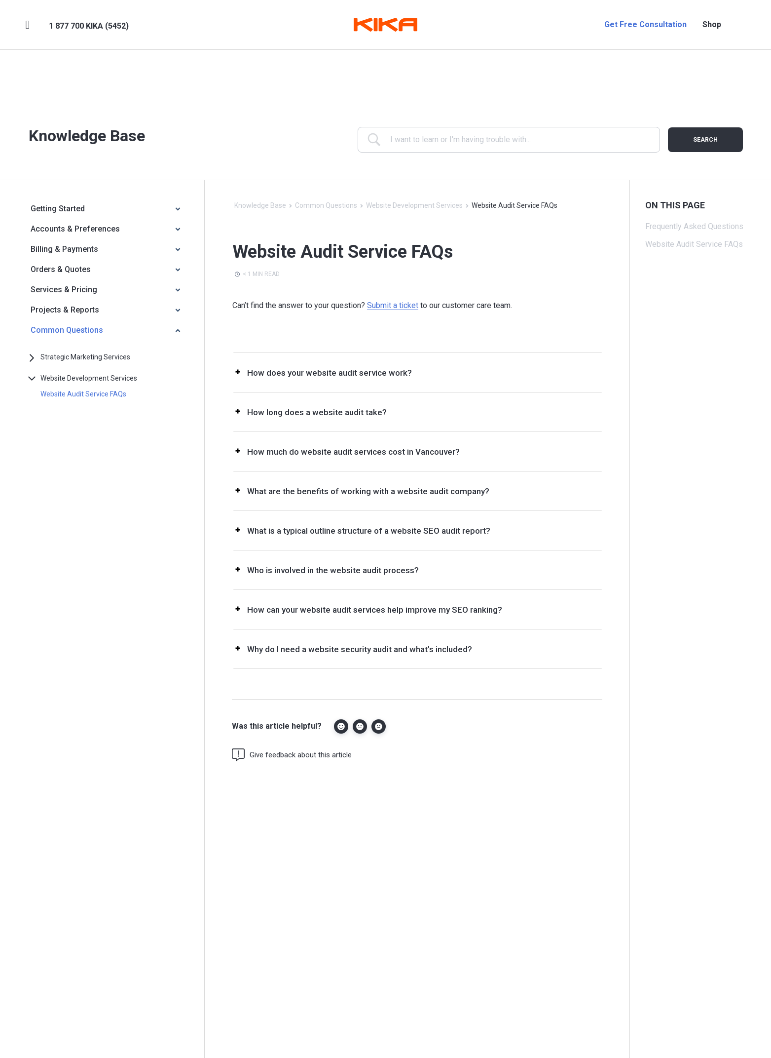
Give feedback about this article (292, 754)
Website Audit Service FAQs (83, 394)
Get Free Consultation (645, 24)
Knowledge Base (260, 205)
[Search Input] (516, 139)
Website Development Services (88, 378)
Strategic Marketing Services (85, 357)
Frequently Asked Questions (694, 226)
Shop (711, 24)
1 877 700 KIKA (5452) (89, 26)
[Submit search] (705, 139)
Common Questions (326, 205)
